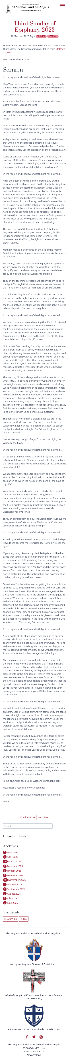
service (41, 36)
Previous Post (26, 817)
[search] (28, 826)
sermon (52, 36)
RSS (23, 918)
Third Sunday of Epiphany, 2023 (34, 26)
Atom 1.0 (10, 918)
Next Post (45, 817)
